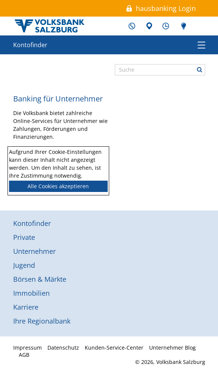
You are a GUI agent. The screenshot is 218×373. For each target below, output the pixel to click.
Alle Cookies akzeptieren (58, 186)
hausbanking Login (166, 8)
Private (24, 237)
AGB (24, 354)
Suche (199, 69)
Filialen (148, 26)
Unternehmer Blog (182, 26)
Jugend (24, 265)
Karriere (25, 307)
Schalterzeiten (165, 26)
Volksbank (49, 26)
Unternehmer (34, 251)
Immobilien (31, 293)
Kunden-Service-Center (132, 26)
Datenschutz (63, 347)
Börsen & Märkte (39, 279)
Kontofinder (30, 45)
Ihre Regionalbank (41, 320)
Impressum (27, 347)
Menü (201, 44)
